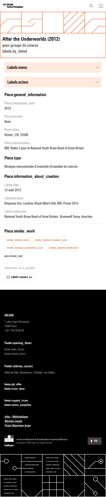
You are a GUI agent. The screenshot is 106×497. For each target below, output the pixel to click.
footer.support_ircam (18, 401)
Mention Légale (15, 421)
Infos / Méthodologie (18, 417)
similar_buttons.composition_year (25, 247)
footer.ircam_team (16, 389)
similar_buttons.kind (18, 240)
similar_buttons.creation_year (51, 240)
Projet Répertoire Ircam (19, 426)
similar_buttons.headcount (63, 247)
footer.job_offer (15, 384)
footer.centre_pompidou (20, 405)
